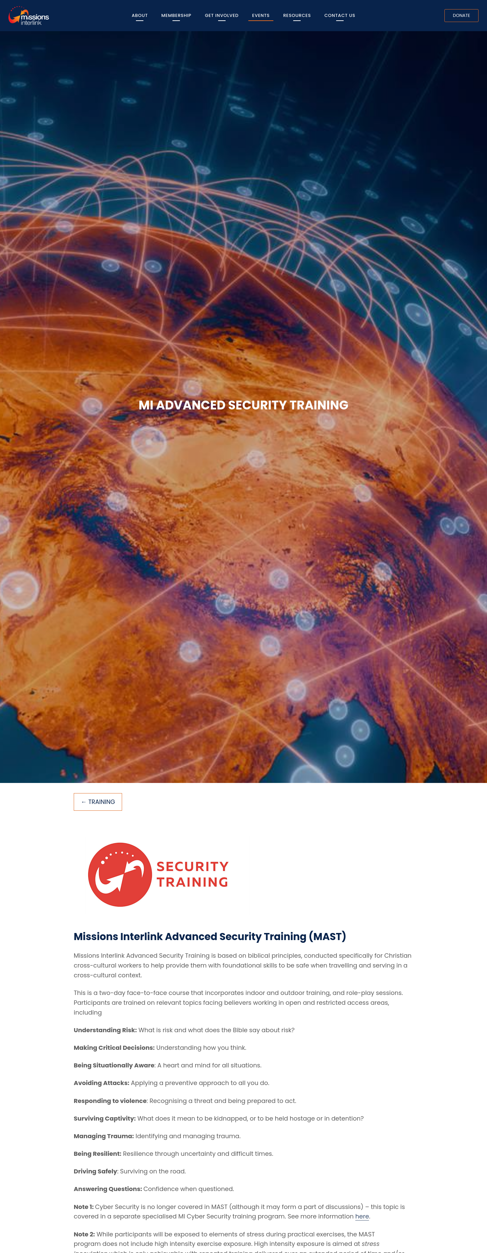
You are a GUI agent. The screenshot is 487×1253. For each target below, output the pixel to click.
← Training (98, 802)
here (362, 1216)
